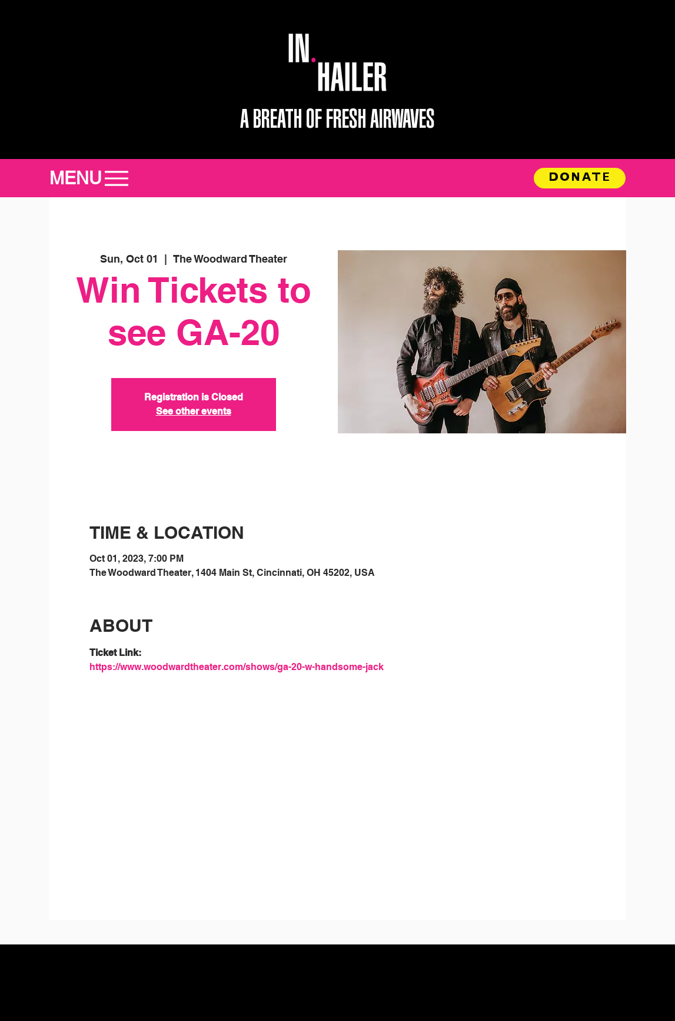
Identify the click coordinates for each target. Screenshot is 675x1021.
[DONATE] (580, 178)
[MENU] (95, 178)
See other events (193, 411)
